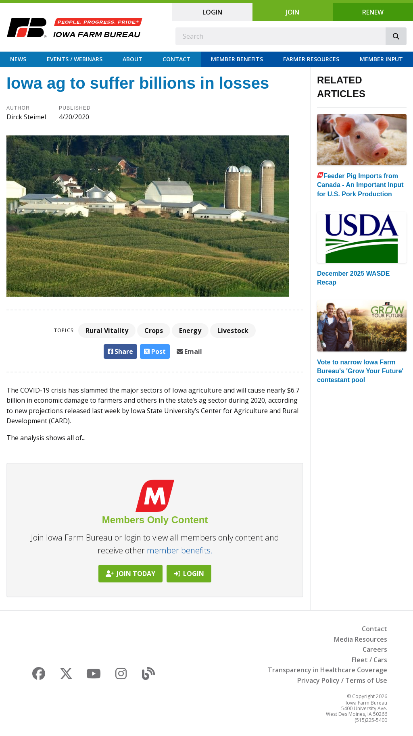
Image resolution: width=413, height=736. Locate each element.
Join (292, 12)
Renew (373, 12)
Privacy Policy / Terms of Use (342, 680)
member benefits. (180, 550)
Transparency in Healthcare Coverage (327, 669)
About (132, 59)
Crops (153, 330)
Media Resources (360, 639)
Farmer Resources (311, 59)
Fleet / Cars (369, 659)
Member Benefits (237, 59)
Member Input (381, 59)
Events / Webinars (74, 59)
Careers (375, 649)
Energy (190, 330)
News (18, 59)
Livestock (232, 330)
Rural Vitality (107, 330)
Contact (176, 59)
